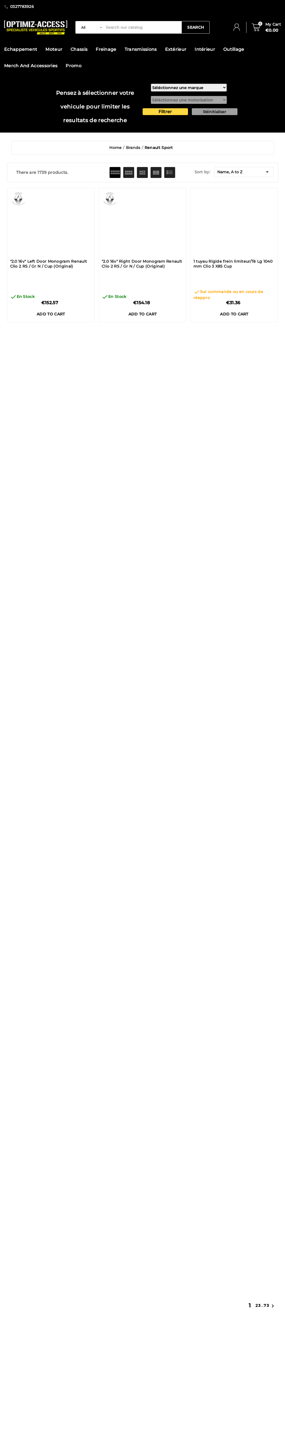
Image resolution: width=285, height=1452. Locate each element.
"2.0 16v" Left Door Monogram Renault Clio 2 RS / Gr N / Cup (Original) (48, 264)
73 (266, 1305)
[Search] (142, 27)
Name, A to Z (244, 172)
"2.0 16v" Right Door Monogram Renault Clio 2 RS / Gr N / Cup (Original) (142, 264)
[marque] (189, 88)
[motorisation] (189, 100)
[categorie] (90, 27)
